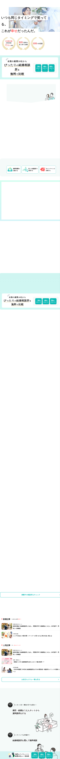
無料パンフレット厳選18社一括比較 (21, 755)
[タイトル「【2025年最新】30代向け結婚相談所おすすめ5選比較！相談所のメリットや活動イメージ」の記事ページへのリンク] (7, 461)
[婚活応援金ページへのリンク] (31, 606)
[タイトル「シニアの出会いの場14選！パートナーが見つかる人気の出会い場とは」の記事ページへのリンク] (7, 426)
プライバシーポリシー (32, 738)
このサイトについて (6, 738)
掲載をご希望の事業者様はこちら (48, 738)
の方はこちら (38, 67)
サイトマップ (29, 741)
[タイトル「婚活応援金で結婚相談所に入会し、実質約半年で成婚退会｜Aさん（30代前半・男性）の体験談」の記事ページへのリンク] (7, 418)
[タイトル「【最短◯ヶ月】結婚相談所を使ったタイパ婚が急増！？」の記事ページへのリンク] (7, 452)
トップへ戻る (30, 729)
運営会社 (16, 738)
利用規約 (22, 738)
